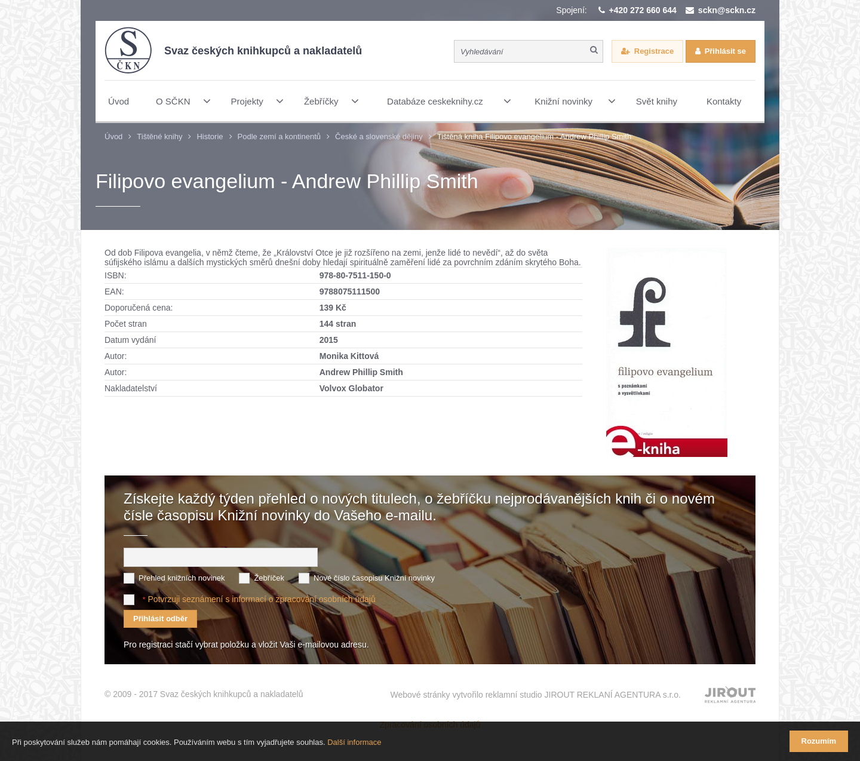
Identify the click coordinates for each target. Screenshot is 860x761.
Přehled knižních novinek (182, 577)
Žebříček (269, 577)
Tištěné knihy (159, 136)
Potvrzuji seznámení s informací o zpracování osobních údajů (261, 599)
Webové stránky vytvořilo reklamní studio (535, 695)
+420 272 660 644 (643, 10)
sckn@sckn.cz (726, 10)
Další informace (354, 742)
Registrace (654, 51)
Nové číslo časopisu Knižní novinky (374, 577)
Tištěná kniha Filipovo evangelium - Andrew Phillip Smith (534, 136)
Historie (209, 136)
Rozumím (819, 741)
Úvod (113, 136)
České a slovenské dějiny (379, 136)
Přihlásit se (725, 51)
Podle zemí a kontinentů (279, 136)
